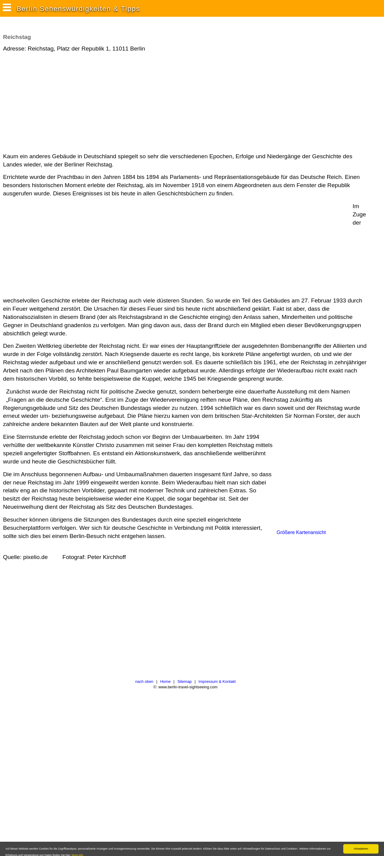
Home (165, 681)
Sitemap (184, 681)
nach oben (144, 681)
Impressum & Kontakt (217, 681)
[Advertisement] (113, 103)
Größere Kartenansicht (301, 532)
